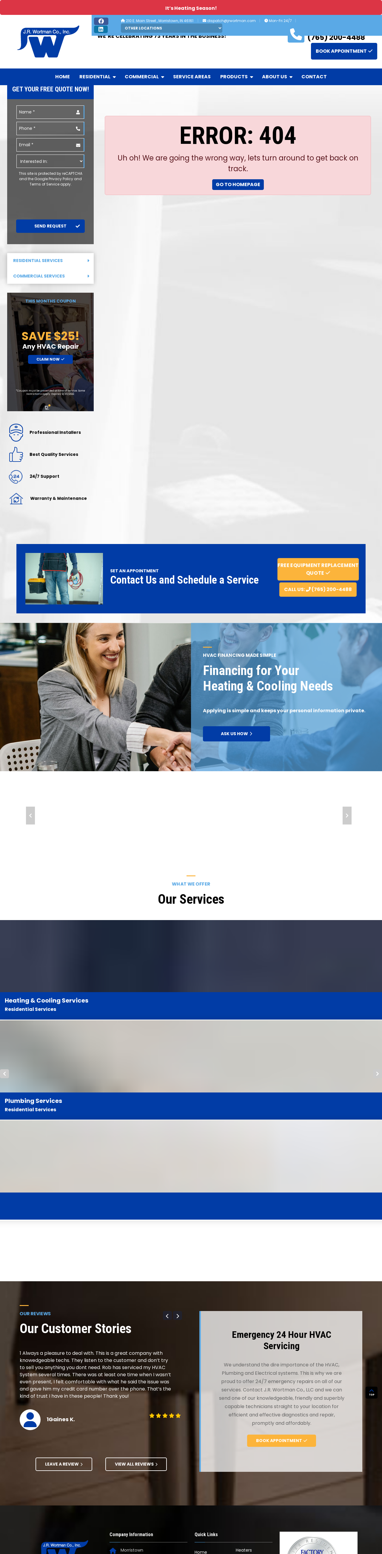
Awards (243, 1371)
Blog (240, 1381)
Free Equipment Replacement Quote (318, 569)
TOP (372, 1442)
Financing (246, 1419)
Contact (314, 76)
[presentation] (49, 198)
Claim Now (50, 359)
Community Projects (248, 1395)
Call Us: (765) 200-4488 (318, 589)
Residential (98, 76)
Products (237, 76)
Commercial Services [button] (51, 276)
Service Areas (192, 76)
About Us (277, 76)
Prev (30, 815)
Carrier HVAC (208, 1404)
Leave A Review (64, 1264)
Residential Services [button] (51, 261)
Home (62, 76)
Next (347, 815)
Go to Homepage (238, 184)
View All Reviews (136, 1264)
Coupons (245, 1408)
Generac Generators (206, 1418)
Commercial (145, 76)
